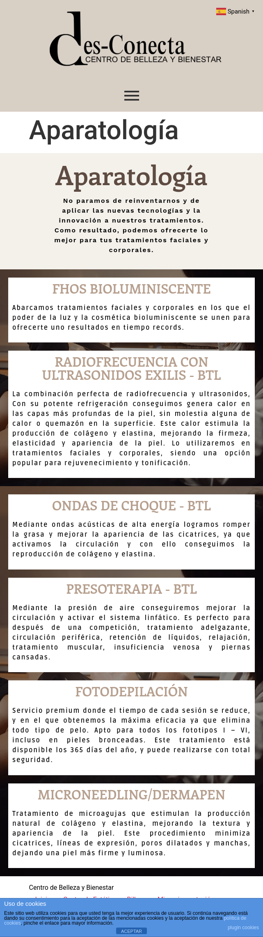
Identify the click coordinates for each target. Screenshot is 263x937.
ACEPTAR (131, 931)
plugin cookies (243, 927)
